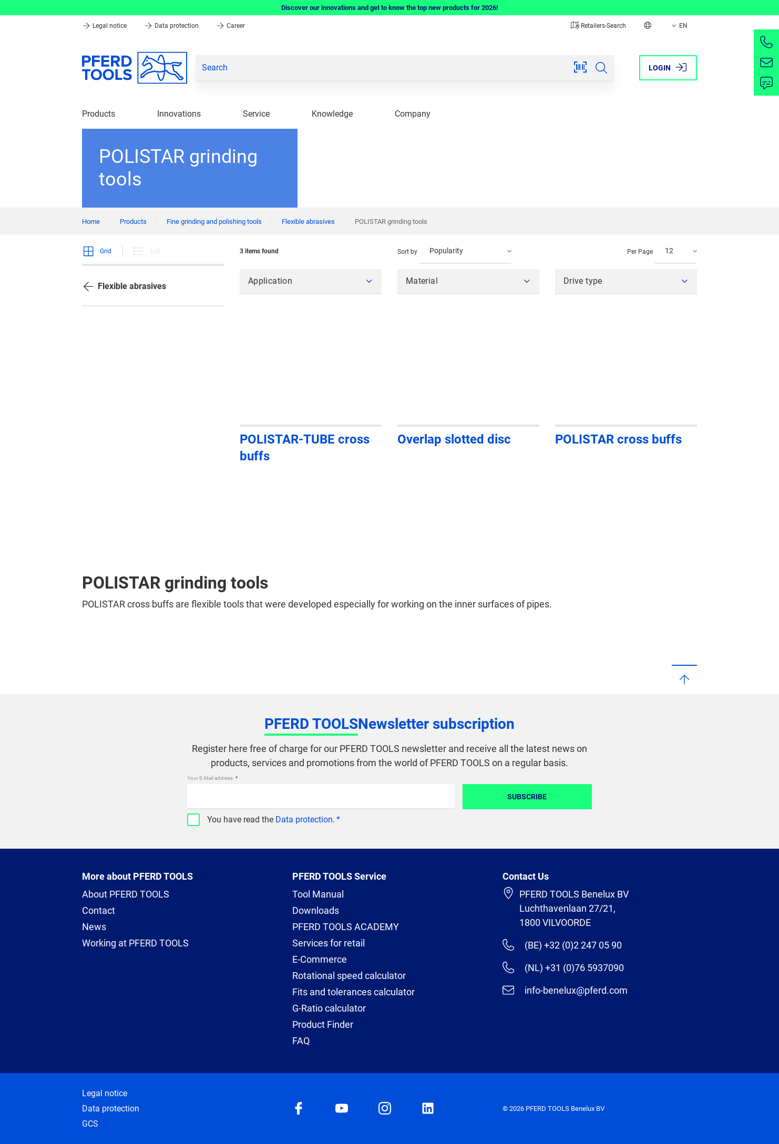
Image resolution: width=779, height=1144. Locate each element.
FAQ (301, 1040)
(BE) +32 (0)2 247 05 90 (562, 945)
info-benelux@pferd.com (565, 990)
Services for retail (328, 943)
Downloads (315, 910)
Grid (96, 251)
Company (412, 114)
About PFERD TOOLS (125, 894)
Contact (98, 910)
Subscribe (527, 796)
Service (256, 114)
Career (230, 25)
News (94, 926)
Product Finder (322, 1024)
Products (98, 114)
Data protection (172, 25)
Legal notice (105, 25)
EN (679, 26)
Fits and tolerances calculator (353, 991)
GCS (90, 1124)
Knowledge (332, 114)
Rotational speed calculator (349, 975)
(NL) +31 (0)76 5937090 (563, 967)
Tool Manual (318, 894)
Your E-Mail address (210, 778)
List (146, 251)
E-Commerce (319, 959)
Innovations (179, 114)
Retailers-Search (598, 25)
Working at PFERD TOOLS (135, 943)
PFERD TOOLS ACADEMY (345, 926)
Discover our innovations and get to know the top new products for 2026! (389, 8)
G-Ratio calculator (329, 1008)
